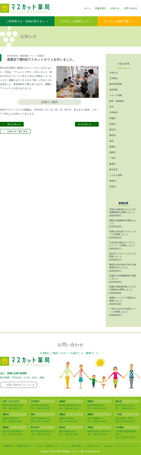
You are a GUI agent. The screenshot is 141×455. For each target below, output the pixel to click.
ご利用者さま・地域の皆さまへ (25, 21)
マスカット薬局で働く (117, 21)
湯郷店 (112, 152)
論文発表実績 (115, 84)
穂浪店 (112, 181)
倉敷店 (112, 146)
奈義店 (112, 118)
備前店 (112, 135)
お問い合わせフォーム (20, 384)
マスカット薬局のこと (74, 21)
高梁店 (41, 56)
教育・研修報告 (116, 101)
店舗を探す (100, 8)
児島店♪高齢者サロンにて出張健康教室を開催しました (122, 210)
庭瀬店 (112, 164)
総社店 (112, 129)
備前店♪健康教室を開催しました (122, 221)
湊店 (111, 141)
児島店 (112, 186)
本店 (111, 106)
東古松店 (113, 169)
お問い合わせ (130, 8)
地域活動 (24, 56)
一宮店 (112, 158)
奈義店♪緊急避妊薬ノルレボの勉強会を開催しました (122, 288)
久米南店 (113, 78)
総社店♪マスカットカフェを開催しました (122, 255)
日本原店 (113, 112)
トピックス (123, 63)
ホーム (87, 8)
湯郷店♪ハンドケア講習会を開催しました (122, 299)
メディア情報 (115, 95)
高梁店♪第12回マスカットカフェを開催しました (122, 232)
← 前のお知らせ (12, 124)
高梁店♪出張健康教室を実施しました (122, 277)
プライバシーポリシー (127, 446)
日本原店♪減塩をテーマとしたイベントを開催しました (122, 243)
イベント (33, 56)
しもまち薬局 (115, 175)
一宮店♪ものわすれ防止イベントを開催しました (122, 310)
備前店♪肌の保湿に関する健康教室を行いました (122, 266)
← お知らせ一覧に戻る (15, 131)
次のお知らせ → (87, 124)
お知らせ (114, 8)
